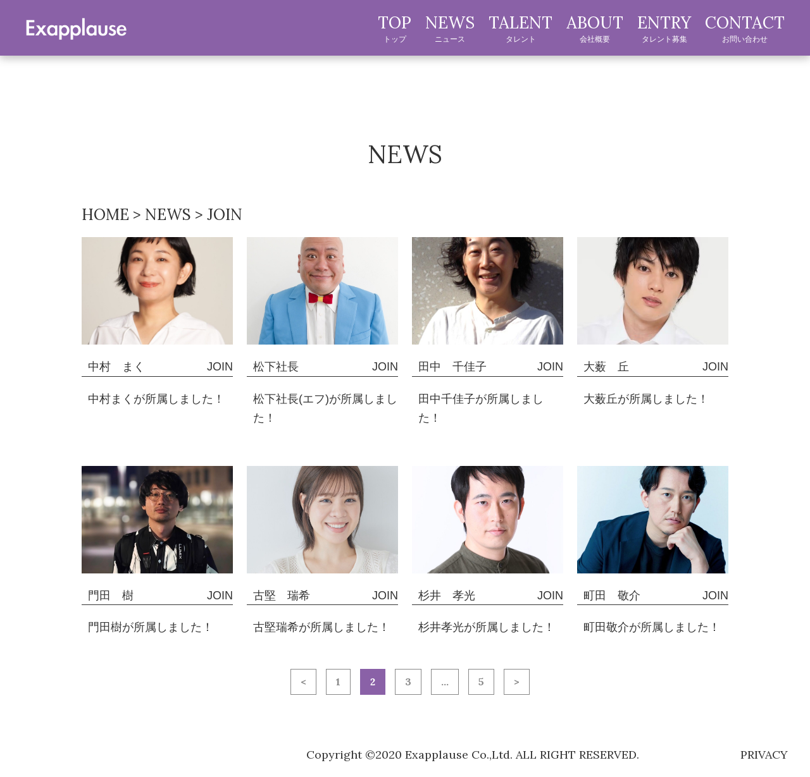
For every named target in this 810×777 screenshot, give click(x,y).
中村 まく (116, 366)
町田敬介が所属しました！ (651, 627)
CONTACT (745, 28)
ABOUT (594, 28)
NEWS (450, 28)
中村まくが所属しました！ (156, 399)
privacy (764, 754)
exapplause (76, 27)
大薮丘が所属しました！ (646, 399)
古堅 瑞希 (281, 595)
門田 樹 (111, 595)
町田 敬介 (611, 595)
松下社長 (276, 366)
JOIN (220, 366)
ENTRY (664, 28)
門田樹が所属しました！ (150, 627)
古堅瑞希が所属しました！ (321, 627)
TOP (394, 28)
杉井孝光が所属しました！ (486, 627)
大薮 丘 (606, 366)
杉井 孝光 (446, 595)
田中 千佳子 (452, 366)
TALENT (520, 28)
